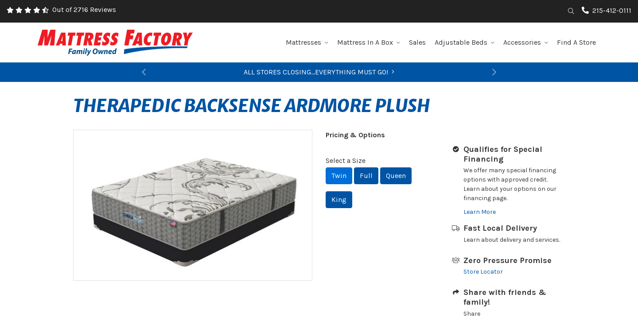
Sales (417, 42)
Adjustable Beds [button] (464, 42)
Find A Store (576, 42)
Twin (338, 175)
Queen (396, 175)
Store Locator (483, 271)
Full (366, 175)
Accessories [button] (525, 42)
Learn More (479, 212)
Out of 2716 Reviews (84, 9)
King (338, 199)
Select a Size (346, 160)
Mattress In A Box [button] (368, 42)
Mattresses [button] (307, 42)
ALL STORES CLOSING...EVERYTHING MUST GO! (319, 72)
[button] (144, 72)
